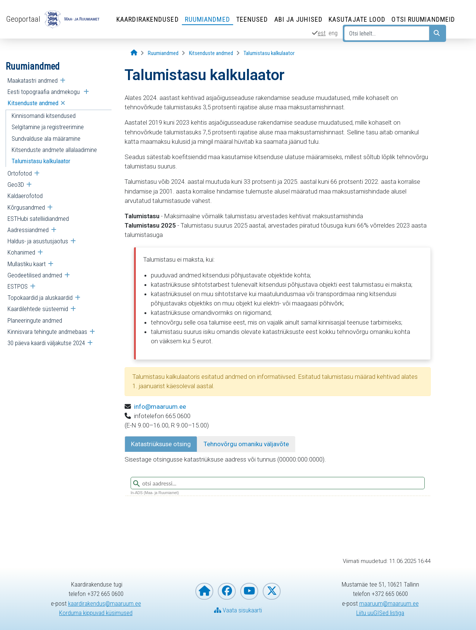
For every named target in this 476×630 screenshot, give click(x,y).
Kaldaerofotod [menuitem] (25, 196)
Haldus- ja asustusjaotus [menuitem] (37, 241)
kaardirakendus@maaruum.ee (104, 603)
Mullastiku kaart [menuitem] (26, 264)
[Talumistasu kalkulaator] (269, 53)
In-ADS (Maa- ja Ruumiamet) (155, 493)
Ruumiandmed (207, 19)
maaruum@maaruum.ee (389, 603)
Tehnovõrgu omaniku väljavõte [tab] (246, 444)
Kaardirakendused (147, 19)
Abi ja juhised (298, 19)
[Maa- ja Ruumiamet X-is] (272, 591)
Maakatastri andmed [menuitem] (32, 80)
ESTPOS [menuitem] (17, 286)
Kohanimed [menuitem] (21, 252)
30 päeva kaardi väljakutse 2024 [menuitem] (46, 343)
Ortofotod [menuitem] (19, 173)
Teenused (252, 19)
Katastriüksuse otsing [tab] (161, 444)
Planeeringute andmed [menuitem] (34, 320)
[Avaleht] (134, 53)
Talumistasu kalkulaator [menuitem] (41, 161)
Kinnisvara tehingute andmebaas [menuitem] (47, 331)
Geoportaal (23, 19)
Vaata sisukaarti (238, 610)
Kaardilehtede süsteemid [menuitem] (37, 309)
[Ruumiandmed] (163, 53)
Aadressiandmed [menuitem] (28, 230)
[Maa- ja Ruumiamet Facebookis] (227, 591)
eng (333, 33)
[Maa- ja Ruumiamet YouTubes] (249, 591)
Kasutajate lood (357, 19)
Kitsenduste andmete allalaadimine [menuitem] (54, 149)
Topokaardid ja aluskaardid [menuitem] (40, 297)
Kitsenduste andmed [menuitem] (32, 103)
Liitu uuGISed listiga (380, 613)
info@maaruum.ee (160, 406)
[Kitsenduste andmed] (211, 53)
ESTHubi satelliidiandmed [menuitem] (38, 218)
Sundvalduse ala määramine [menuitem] (46, 138)
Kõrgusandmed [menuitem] (26, 207)
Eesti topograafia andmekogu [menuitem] (44, 91)
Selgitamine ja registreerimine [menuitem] (48, 127)
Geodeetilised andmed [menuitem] (34, 275)
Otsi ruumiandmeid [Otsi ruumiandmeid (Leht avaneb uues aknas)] (423, 19)
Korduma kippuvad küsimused (95, 613)
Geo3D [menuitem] (15, 184)
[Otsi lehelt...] (386, 33)
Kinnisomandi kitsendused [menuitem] (44, 115)
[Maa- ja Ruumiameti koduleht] (204, 591)
